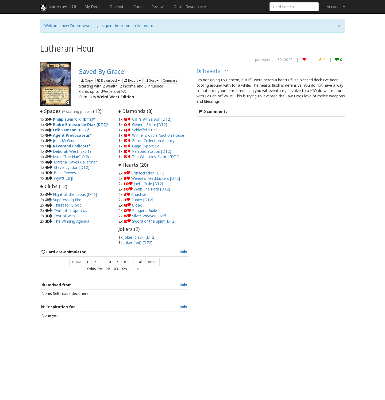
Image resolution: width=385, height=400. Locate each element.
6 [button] (125, 262)
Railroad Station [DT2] (151, 151)
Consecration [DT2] (148, 173)
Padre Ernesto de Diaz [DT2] (80, 124)
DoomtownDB (58, 7)
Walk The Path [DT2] (152, 189)
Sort (152, 80)
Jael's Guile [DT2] (148, 183)
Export (132, 80)
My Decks (93, 6)
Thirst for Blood (68, 205)
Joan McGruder (66, 140)
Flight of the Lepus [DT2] (75, 194)
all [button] (141, 262)
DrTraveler (209, 71)
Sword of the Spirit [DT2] (154, 221)
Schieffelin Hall (144, 129)
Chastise (138, 194)
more (134, 268)
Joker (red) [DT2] (138, 242)
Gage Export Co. (146, 145)
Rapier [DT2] (142, 199)
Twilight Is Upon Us (70, 210)
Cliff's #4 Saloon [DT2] (151, 119)
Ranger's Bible (144, 210)
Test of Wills (64, 215)
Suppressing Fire (67, 199)
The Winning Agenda (71, 221)
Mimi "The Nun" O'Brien (74, 156)
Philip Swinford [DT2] (73, 119)
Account (336, 6)
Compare (170, 80)
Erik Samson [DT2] (70, 129)
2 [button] (95, 262)
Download (108, 80)
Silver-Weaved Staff (149, 215)
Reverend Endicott (70, 145)
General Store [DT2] (149, 124)
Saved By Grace (101, 71)
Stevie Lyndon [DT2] (71, 167)
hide (183, 251)
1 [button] (87, 262)
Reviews (158, 6)
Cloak (137, 205)
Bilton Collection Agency (153, 140)
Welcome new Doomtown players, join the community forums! (99, 25)
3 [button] (102, 262)
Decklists (117, 6)
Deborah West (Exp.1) (72, 151)
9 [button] (132, 262)
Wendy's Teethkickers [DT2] (155, 178)
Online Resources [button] (190, 6)
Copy (87, 80)
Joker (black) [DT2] (140, 237)
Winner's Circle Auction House (158, 135)
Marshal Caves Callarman (76, 162)
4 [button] (110, 262)
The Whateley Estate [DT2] (156, 156)
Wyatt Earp (63, 178)
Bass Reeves (65, 172)
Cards (138, 6)
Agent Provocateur (71, 135)
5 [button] (117, 262)
